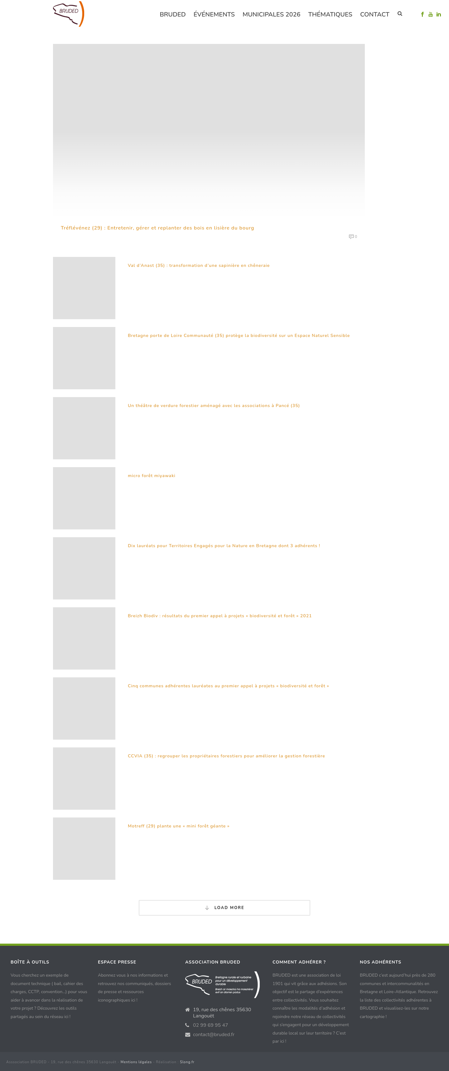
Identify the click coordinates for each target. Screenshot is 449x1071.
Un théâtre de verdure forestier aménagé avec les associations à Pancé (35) (214, 406)
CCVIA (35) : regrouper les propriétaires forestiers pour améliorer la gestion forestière (226, 756)
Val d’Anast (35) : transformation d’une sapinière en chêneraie (199, 265)
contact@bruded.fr (213, 1034)
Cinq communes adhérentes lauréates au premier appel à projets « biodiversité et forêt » (228, 686)
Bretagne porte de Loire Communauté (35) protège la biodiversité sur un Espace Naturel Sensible (239, 336)
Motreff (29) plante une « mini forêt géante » (178, 826)
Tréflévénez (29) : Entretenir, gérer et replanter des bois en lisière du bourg (157, 228)
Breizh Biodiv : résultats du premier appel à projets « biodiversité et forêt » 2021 (220, 616)
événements (214, 14)
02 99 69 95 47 (210, 1025)
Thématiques (330, 14)
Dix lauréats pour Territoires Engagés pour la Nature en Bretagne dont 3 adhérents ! (224, 546)
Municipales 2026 (271, 14)
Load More (224, 908)
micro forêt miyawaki (152, 476)
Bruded (173, 14)
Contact (374, 14)
